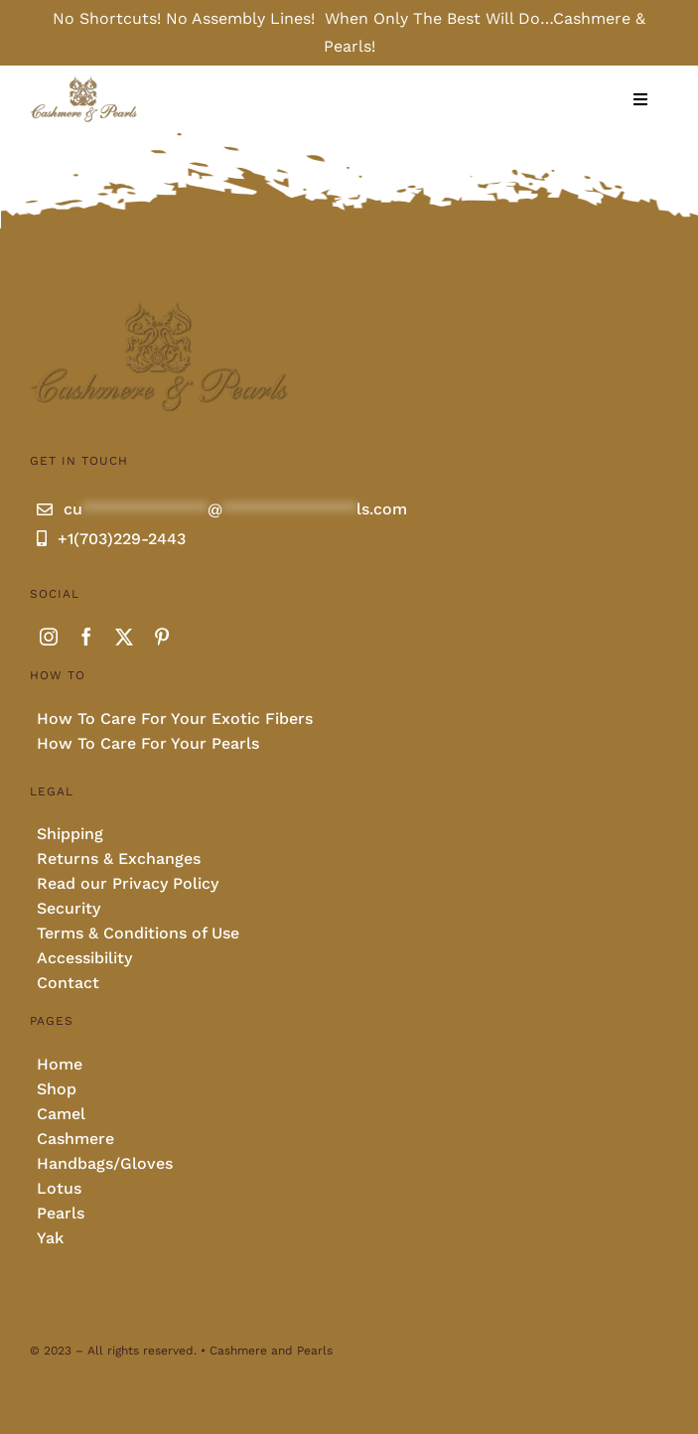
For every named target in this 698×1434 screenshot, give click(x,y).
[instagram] (49, 636)
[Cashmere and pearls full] (83, 82)
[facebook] (86, 636)
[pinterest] (162, 636)
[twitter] (124, 636)
